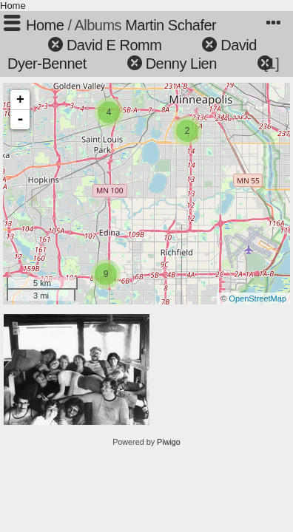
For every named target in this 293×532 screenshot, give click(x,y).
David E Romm (114, 45)
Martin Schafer (170, 25)
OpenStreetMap (257, 298)
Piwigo (169, 441)
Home (13, 5)
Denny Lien (181, 63)
